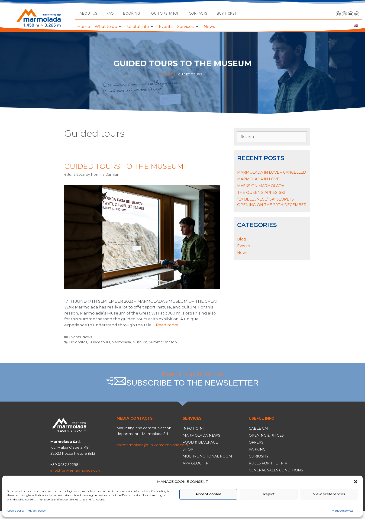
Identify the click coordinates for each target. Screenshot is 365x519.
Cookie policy (16, 510)
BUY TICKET (226, 13)
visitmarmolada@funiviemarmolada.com (152, 445)
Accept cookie (208, 494)
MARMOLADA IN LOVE (258, 179)
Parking (257, 449)
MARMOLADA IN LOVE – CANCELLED (271, 172)
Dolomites (78, 342)
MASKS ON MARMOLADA (260, 186)
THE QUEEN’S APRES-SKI (261, 192)
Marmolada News (201, 435)
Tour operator (164, 13)
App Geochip (195, 463)
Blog (241, 239)
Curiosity (258, 456)
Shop (188, 449)
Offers (256, 442)
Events (75, 337)
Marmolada (121, 342)
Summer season (163, 342)
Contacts (198, 13)
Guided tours (99, 342)
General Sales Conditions (276, 470)
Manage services (342, 510)
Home (168, 74)
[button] (355, 481)
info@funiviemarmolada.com (75, 470)
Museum (139, 342)
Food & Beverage (200, 442)
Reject (269, 494)
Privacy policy (36, 510)
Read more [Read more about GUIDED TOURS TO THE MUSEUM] (167, 325)
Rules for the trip (268, 463)
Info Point (194, 428)
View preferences (329, 494)
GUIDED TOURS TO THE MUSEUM (124, 166)
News (87, 337)
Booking (131, 13)
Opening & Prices (266, 435)
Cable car (259, 428)
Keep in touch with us (192, 378)
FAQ (110, 13)
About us (88, 13)
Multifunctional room (207, 456)
